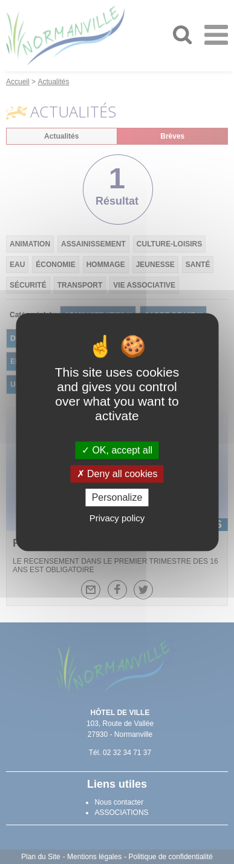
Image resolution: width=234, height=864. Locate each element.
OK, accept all (117, 450)
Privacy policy (117, 518)
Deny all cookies (117, 474)
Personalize (117, 497)
